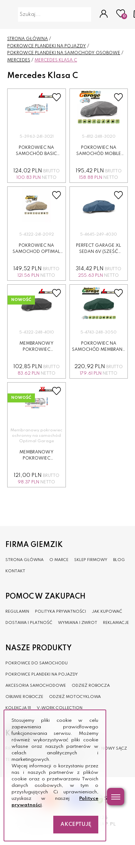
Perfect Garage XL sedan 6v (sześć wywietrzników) (98, 251)
